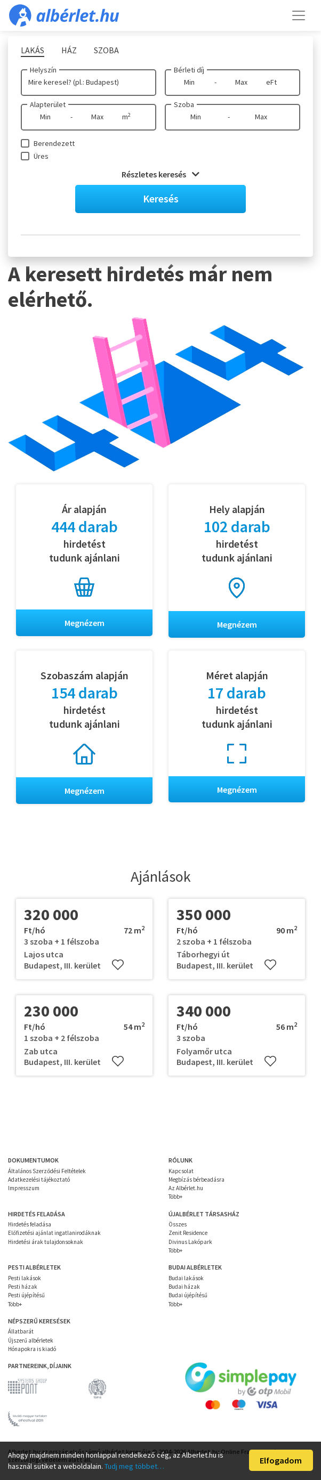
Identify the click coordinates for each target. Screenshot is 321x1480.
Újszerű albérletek (30, 1340)
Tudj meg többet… (134, 1466)
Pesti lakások (24, 1278)
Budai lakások (186, 1278)
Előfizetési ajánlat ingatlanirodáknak (54, 1233)
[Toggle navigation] (298, 15)
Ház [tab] (69, 50)
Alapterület (48, 104)
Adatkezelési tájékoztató (39, 1179)
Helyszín (43, 70)
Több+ (175, 1197)
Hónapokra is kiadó (32, 1349)
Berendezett (54, 143)
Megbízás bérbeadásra (196, 1179)
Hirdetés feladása (29, 1225)
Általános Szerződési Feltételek (47, 1171)
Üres (41, 156)
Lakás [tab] (32, 50)
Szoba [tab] (106, 50)
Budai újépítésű (187, 1295)
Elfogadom (281, 1460)
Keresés (161, 198)
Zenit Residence (187, 1233)
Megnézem (85, 622)
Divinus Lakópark (190, 1242)
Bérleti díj (189, 70)
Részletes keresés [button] (160, 174)
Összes (177, 1225)
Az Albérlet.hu (185, 1188)
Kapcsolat (181, 1171)
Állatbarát (21, 1332)
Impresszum (23, 1188)
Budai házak (184, 1287)
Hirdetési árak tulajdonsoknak (45, 1242)
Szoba (184, 104)
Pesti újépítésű (26, 1295)
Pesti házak (22, 1287)
